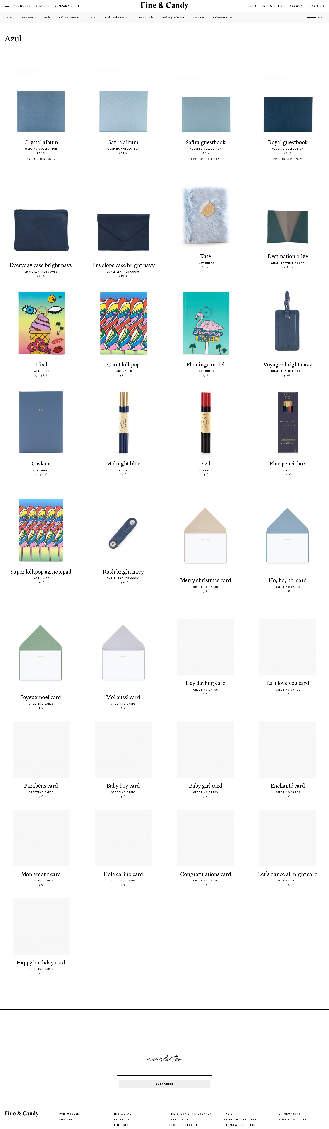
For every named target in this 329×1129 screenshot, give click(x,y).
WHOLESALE (178, 1063)
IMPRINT (230, 1074)
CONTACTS (177, 1074)
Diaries (8, 17)
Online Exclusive (222, 17)
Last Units (198, 17)
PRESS (174, 1068)
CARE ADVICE (179, 1052)
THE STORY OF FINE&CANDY (191, 1047)
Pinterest (123, 1057)
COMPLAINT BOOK (238, 1068)
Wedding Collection (173, 17)
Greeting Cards (145, 17)
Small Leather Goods (115, 17)
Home (92, 17)
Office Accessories (69, 17)
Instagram (123, 1047)
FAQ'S (228, 1047)
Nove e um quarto (295, 1052)
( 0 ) (320, 6)
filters (321, 17)
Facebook (122, 1052)
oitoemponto (291, 1047)
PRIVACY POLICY (237, 1063)
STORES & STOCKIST (185, 1057)
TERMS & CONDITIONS (241, 1057)
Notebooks (27, 17)
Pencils (46, 17)
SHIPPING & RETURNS (241, 1052)
